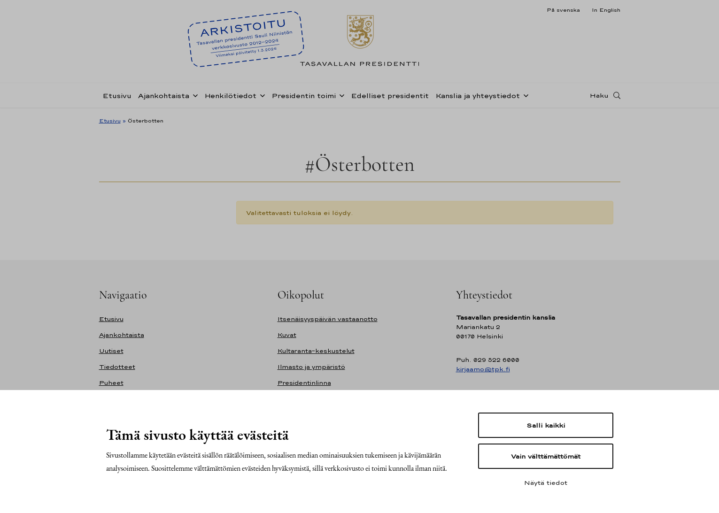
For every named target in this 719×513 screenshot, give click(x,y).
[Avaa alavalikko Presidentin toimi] (340, 94)
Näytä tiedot (545, 482)
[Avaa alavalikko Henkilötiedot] (260, 94)
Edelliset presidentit (390, 95)
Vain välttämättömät (545, 456)
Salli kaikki (545, 425)
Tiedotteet (117, 367)
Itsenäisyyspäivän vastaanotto (328, 319)
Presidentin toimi (303, 95)
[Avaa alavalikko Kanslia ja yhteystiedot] (524, 94)
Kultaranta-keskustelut (316, 351)
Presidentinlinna (304, 383)
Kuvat (287, 335)
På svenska (563, 10)
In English (606, 10)
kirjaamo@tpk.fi (483, 369)
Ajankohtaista (163, 95)
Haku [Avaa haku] (599, 95)
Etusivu (116, 95)
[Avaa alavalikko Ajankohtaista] (193, 94)
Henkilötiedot (230, 95)
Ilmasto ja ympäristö (311, 367)
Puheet (111, 383)
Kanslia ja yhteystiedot (477, 95)
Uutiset (111, 351)
